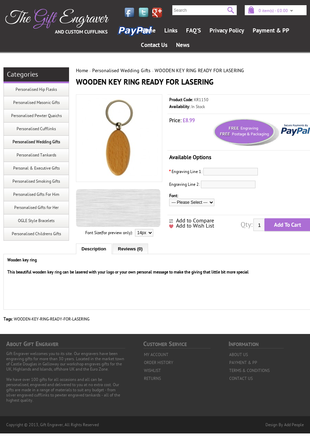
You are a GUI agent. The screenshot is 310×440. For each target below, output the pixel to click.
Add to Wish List (195, 226)
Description (93, 248)
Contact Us (154, 45)
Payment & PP (271, 30)
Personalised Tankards (36, 155)
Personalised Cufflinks (36, 128)
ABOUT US (238, 354)
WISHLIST (152, 370)
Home (148, 30)
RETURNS (152, 378)
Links (170, 30)
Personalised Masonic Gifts (36, 102)
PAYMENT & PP (243, 362)
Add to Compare (195, 221)
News (183, 45)
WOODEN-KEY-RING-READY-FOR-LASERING (51, 319)
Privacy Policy (227, 30)
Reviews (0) (130, 248)
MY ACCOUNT (156, 354)
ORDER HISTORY (158, 362)
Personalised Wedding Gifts (36, 142)
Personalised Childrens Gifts (36, 233)
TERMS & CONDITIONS (249, 370)
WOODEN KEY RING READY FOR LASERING (199, 71)
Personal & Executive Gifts (36, 168)
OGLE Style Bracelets (36, 220)
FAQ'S (193, 30)
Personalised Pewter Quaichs (36, 115)
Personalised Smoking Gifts (36, 181)
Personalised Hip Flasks (36, 89)
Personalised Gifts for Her (36, 207)
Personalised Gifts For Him (36, 194)
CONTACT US (241, 378)
